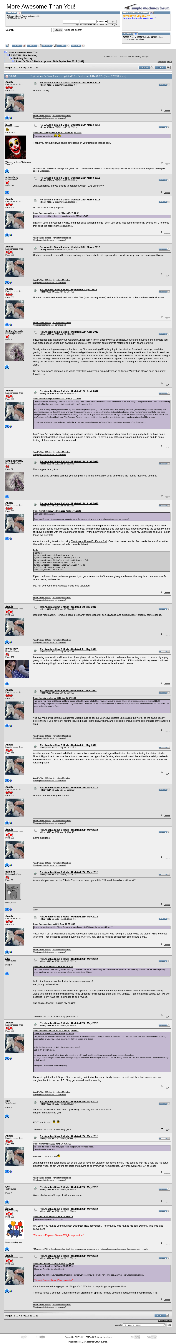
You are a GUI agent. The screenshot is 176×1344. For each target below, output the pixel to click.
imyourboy (11, 648)
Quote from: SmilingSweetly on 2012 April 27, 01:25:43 (57, 511)
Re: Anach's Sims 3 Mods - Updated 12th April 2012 (69, 331)
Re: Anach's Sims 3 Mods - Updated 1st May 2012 (68, 607)
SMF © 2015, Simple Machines (99, 1337)
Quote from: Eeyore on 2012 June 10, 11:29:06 (53, 1263)
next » (169, 62)
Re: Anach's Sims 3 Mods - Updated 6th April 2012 (68, 289)
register (37, 16)
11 (31, 67)
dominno (10, 871)
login (30, 16)
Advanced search (73, 29)
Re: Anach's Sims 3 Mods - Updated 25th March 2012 (70, 82)
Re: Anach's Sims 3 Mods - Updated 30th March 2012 (70, 247)
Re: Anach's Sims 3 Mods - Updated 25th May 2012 (69, 830)
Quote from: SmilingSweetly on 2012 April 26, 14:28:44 (57, 399)
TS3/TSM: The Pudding (24, 55)
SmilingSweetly (14, 331)
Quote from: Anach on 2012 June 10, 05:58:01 (53, 1216)
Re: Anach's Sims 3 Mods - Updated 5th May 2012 (68, 649)
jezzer (8, 124)
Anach (9, 82)
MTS (156, 222)
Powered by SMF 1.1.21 (74, 1337)
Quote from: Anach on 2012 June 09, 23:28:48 (53, 967)
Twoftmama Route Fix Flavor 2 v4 (89, 541)
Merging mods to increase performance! (49, 118)
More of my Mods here (61, 116)
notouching (12, 177)
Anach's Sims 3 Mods (42, 116)
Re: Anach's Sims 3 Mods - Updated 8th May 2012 (68, 745)
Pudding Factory (22, 58)
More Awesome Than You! (23, 52)
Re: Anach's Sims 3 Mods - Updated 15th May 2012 (69, 787)
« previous (162, 62)
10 (27, 67)
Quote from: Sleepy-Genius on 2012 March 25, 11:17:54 (57, 132)
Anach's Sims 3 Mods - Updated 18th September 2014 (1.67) (50, 61)
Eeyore (9, 1208)
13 (37, 67)
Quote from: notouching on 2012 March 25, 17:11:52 (56, 213)
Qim (7, 958)
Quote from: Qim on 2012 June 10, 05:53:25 (52, 1144)
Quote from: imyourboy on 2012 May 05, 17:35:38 (54, 698)
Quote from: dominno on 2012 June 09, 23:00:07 (54, 924)
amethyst (140, 39)
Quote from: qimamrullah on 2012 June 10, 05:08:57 (56, 1031)
